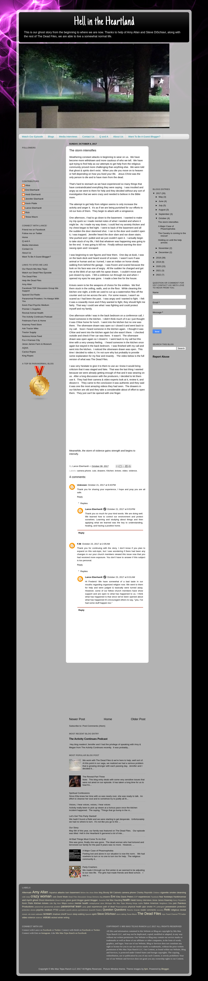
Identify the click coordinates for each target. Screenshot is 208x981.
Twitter (57, 930)
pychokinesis (83, 910)
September (164, 214)
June (161, 201)
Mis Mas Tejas (119, 903)
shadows (56, 914)
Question (108, 909)
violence (31, 917)
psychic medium (44, 910)
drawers (101, 470)
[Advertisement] (107, 690)
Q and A (103, 136)
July (161, 205)
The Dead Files (29, 276)
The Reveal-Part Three (93, 776)
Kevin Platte (31, 203)
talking (123, 914)
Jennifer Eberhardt (34, 199)
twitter (183, 914)
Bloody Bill (108, 892)
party (84, 907)
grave (68, 900)
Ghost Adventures (47, 900)
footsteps (168, 897)
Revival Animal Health (32, 313)
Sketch (69, 914)
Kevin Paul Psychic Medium (35, 305)
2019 (159, 262)
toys (163, 914)
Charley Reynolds (144, 892)
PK (154, 907)
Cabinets (117, 892)
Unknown (82, 485)
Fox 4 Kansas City (31, 340)
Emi (113, 896)
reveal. (24, 914)
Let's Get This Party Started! (83, 816)
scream (47, 913)
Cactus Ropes (29, 352)
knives (118, 470)
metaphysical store (96, 903)
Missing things (131, 903)
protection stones (29, 910)
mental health (81, 903)
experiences (144, 897)
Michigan (108, 903)
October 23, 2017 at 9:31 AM (121, 577)
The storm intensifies (168, 222)
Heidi (133, 900)
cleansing (181, 892)
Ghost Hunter (60, 900)
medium (70, 903)
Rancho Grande (133, 910)
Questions (120, 909)
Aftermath (27, 892)
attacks (61, 892)
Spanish (88, 914)
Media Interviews (68, 136)
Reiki (167, 909)
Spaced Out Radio (31, 294)
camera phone (84, 470)
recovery (160, 910)
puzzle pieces (72, 910)
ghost (35, 900)
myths (140, 903)
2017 (159, 193)
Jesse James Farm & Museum (37, 344)
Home (108, 719)
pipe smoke (147, 907)
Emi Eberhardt (32, 190)
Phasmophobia (121, 907)
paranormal (39, 907)
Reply (80, 497)
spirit (94, 914)
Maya (64, 903)
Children (156, 893)
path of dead (109, 907)
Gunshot (102, 900)
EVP (136, 897)
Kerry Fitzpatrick (179, 900)
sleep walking (79, 914)
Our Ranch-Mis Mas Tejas (34, 269)
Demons (95, 897)
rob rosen (31, 914)
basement (75, 892)
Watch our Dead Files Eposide (37, 272)
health (126, 899)
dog (100, 897)
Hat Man (110, 900)
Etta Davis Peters (124, 897)
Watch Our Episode (32, 136)
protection (181, 907)
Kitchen (110, 470)
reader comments (148, 910)
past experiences (94, 907)
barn (67, 892)
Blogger (165, 969)
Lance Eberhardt (94, 509)
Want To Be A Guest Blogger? (144, 136)
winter (60, 917)
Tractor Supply (29, 332)
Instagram (45, 933)
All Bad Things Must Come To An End (87, 839)
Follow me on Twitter (32, 233)
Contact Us (88, 136)
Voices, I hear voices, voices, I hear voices (89, 804)
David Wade (62, 897)
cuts (94, 470)
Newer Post (77, 719)
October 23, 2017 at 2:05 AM (96, 544)
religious (175, 910)
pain (175, 903)
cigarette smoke (168, 892)
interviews (147, 900)
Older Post (138, 719)
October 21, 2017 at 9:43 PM (102, 485)
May (161, 197)
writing (66, 917)
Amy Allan (27, 284)
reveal (183, 910)
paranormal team (71, 906)
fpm (146, 969)
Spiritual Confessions (79, 793)
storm (118, 914)
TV (179, 914)
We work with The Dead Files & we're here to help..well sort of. (112, 760)
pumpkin (62, 910)
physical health (134, 907)
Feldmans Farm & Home (34, 320)
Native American (151, 903)
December (164, 252)
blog (100, 892)
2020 (159, 266)
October (163, 218)
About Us (118, 136)
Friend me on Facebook (33, 229)
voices (47, 917)
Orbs (170, 903)
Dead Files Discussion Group (80, 897)
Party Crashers (89, 867)
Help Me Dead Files (31, 280)
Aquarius (53, 892)
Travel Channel (172, 914)
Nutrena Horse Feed (32, 336)
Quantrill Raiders (95, 910)
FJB (79, 544)
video (125, 470)
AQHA (25, 348)
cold (23, 897)
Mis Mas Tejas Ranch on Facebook (71, 933)
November (164, 248)
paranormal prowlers (52, 907)
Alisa (27, 185)
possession (171, 906)
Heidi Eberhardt (33, 194)
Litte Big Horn (55, 903)
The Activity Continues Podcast (88, 738)
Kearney (168, 900)
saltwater (39, 914)
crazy (28, 897)
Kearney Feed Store (32, 324)
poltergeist (161, 907)
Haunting (118, 900)
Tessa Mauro (31, 217)
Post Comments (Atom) (94, 726)
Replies (84, 503)
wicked (54, 917)
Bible (96, 893)
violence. (133, 470)
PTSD (55, 910)
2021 (159, 270)
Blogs (51, 136)
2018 (159, 257)
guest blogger (78, 900)
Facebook (155, 897)
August (162, 209)
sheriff (63, 914)
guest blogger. (91, 900)
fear (161, 897)
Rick (27, 212)
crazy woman (41, 896)
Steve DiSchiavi (106, 913)
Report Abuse (161, 356)
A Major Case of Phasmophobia (97, 850)
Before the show (86, 893)
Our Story (74, 827)
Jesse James (158, 900)
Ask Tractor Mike (30, 328)
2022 (159, 275)
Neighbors (163, 903)
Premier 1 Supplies (31, 309)
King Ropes (27, 355)
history (139, 900)
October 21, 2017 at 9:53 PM (121, 509)
